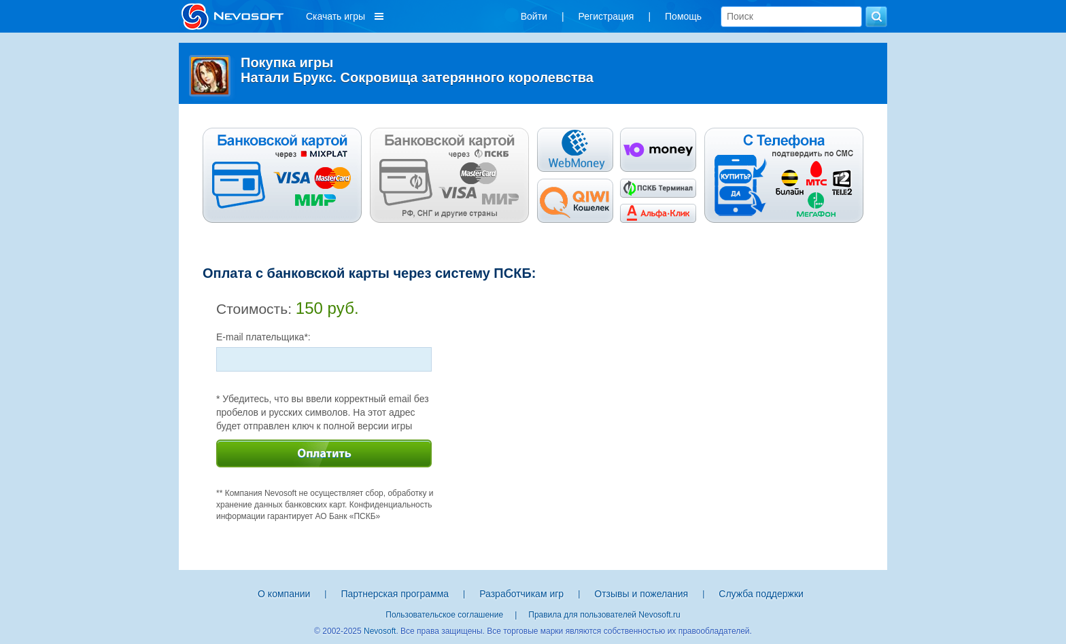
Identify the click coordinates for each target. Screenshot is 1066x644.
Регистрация (606, 16)
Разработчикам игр (521, 593)
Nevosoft (380, 631)
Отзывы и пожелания (641, 593)
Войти (534, 16)
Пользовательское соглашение (444, 615)
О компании (284, 593)
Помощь (683, 16)
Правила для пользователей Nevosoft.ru (604, 615)
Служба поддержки (761, 593)
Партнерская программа (395, 593)
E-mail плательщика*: (263, 337)
